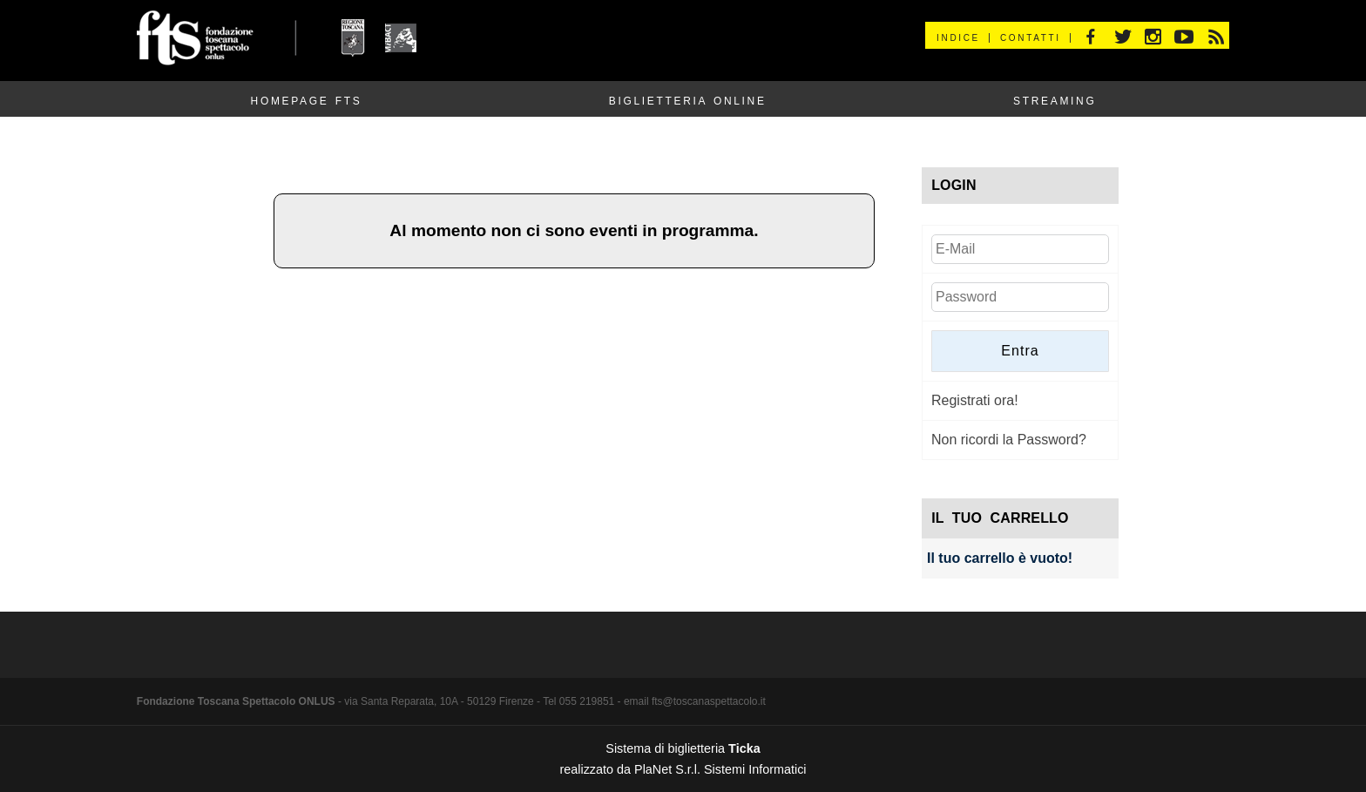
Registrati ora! (974, 400)
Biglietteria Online (688, 101)
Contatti (1030, 38)
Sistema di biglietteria (682, 748)
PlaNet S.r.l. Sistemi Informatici (720, 769)
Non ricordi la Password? (1008, 439)
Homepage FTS (306, 101)
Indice (958, 38)
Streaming (1054, 101)
